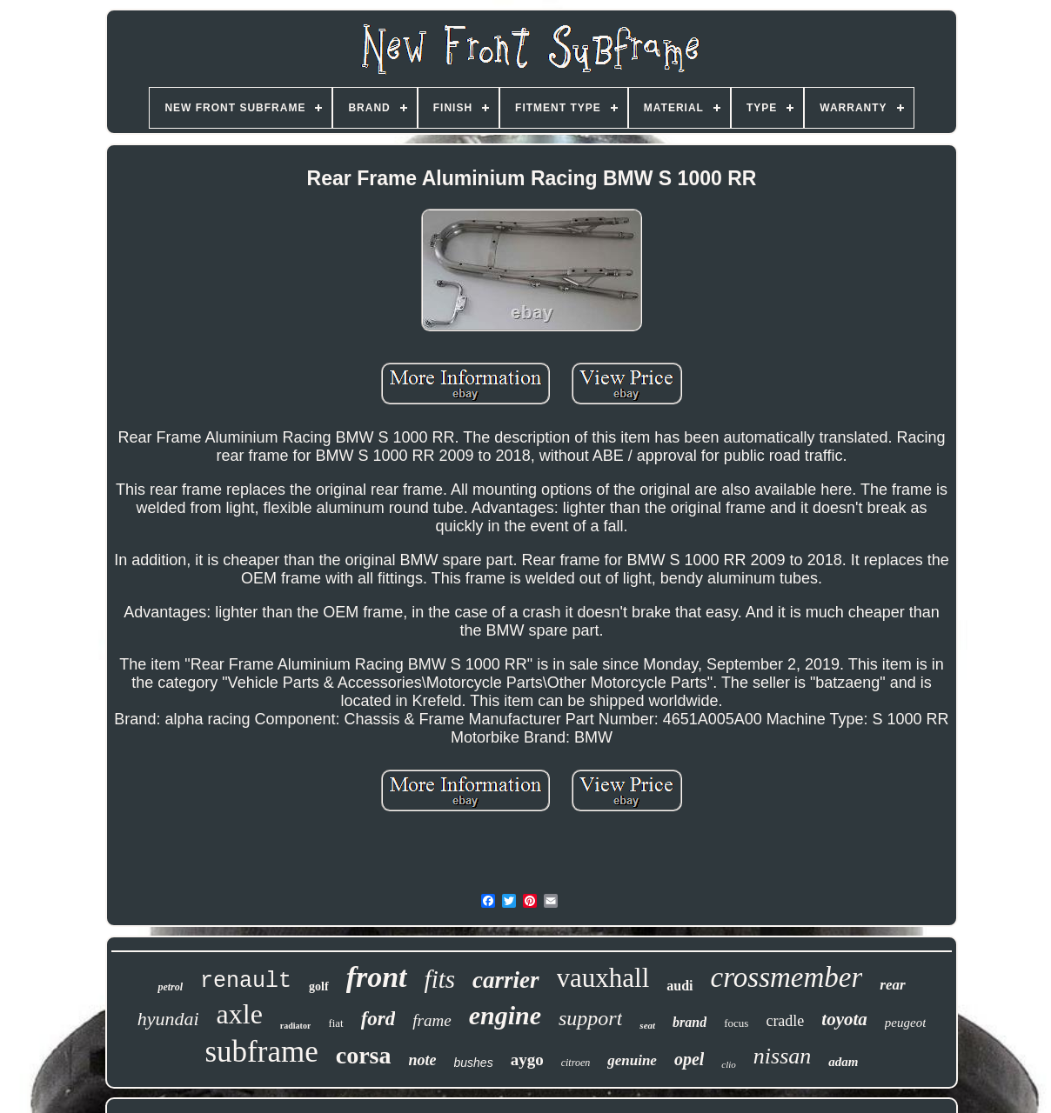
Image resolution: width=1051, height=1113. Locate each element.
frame (431, 1020)
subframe (261, 1052)
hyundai (168, 1019)
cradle (785, 1021)
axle (240, 1014)
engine (505, 1015)
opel (689, 1059)
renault (245, 981)
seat (647, 1025)
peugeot (905, 1023)
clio (728, 1064)
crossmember (787, 977)
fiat (335, 1023)
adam (843, 1062)
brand (689, 1022)
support (590, 1018)
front (376, 977)
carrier (505, 980)
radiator (295, 1025)
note (423, 1060)
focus (736, 1023)
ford (378, 1019)
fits (440, 979)
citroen (576, 1062)
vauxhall (603, 978)
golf (319, 986)
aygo (527, 1059)
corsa (364, 1055)
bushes (473, 1063)
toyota (844, 1019)
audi (679, 985)
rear (892, 984)
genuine (632, 1060)
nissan (782, 1056)
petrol (170, 987)
